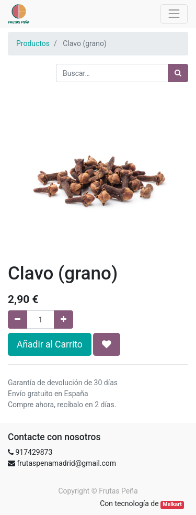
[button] (106, 344)
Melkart (172, 504)
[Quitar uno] (17, 319)
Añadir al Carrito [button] (50, 344)
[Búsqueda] (178, 73)
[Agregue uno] (63, 319)
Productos (33, 43)
